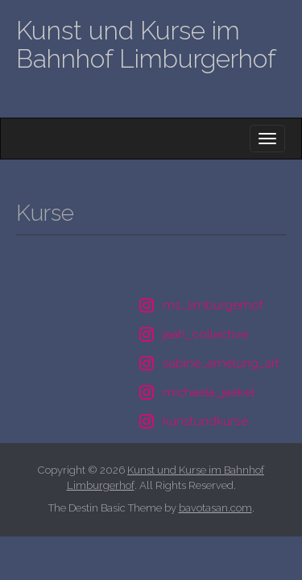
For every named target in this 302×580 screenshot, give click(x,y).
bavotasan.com (215, 508)
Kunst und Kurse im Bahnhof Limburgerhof (146, 44)
